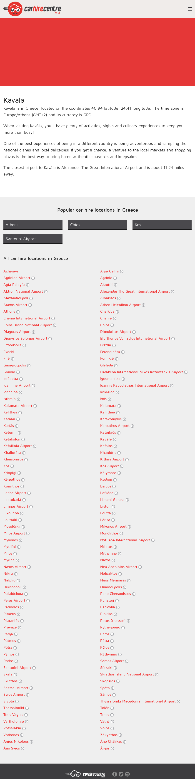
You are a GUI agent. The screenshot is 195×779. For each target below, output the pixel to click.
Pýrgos (11, 654)
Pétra (10, 647)
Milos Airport (16, 533)
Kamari (11, 419)
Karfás (10, 425)
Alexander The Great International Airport (137, 291)
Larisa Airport (17, 493)
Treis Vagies (15, 714)
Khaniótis (110, 452)
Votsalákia (14, 728)
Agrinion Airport (19, 278)
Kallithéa (110, 412)
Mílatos (108, 546)
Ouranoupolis (113, 587)
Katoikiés (110, 432)
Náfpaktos (111, 573)
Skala (10, 674)
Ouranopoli (14, 587)
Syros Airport (16, 694)
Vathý (107, 721)
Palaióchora (15, 593)
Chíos (107, 325)
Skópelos (110, 681)
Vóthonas (13, 735)
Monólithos (111, 533)
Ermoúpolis (14, 345)
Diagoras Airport (19, 331)
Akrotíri (108, 284)
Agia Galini (111, 271)
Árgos (107, 748)
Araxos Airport (17, 305)
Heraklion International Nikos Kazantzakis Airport (144, 372)
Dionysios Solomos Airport (27, 338)
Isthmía (11, 399)
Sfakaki (108, 667)
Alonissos (110, 298)
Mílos (10, 553)
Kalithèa (12, 412)
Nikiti (10, 573)
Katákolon (14, 439)
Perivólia (110, 607)
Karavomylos (113, 419)
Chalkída (109, 311)
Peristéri (109, 600)
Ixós (105, 399)
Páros (107, 634)
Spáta (107, 688)
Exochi (8, 352)
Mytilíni (11, 546)
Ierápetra (13, 378)
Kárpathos (14, 479)
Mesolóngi (14, 526)
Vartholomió (15, 721)
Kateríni (12, 432)
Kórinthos (13, 486)
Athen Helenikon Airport (122, 305)
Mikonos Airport (115, 526)
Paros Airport (16, 600)
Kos (8, 466)
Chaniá (108, 318)
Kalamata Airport (20, 405)
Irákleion (109, 392)
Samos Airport (114, 661)
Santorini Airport (19, 667)
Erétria (108, 345)
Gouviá (11, 372)
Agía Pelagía (16, 284)
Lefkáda (109, 493)
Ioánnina (12, 392)
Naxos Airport (17, 567)
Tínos (107, 714)
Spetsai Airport (18, 688)
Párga (10, 634)
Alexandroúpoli (18, 298)
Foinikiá (109, 358)
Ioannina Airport (19, 385)
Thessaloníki (16, 708)
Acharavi (10, 271)
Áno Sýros (13, 748)
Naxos (107, 560)
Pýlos (107, 647)
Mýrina (11, 560)
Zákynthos (111, 735)
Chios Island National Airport (29, 325)
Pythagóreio (112, 627)
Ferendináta (112, 352)
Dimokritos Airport (118, 331)
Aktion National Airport (25, 291)
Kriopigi (12, 473)
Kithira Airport (114, 459)
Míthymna (110, 553)
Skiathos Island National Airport (129, 674)
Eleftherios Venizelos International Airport (137, 338)
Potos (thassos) (115, 620)
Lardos (108, 486)
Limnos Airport (18, 506)
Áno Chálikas (113, 741)
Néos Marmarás (115, 580)
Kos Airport (111, 466)
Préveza (12, 627)
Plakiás (108, 614)
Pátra (107, 640)
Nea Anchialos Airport (121, 567)
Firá (8, 358)
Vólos (107, 728)
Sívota (11, 701)
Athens (11, 311)
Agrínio (108, 278)
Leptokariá (14, 499)
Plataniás (13, 620)
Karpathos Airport (117, 425)
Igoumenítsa (112, 378)
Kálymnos (110, 473)
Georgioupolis (16, 365)
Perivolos (13, 607)
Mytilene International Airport (127, 540)
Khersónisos (15, 459)
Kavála (108, 439)
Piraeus (11, 614)
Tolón (107, 708)
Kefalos (108, 446)
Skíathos (12, 681)
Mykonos (12, 540)
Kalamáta (110, 405)
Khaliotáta (14, 452)
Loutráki (12, 520)
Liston (107, 506)
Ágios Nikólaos (18, 741)
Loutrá (107, 513)
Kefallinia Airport (19, 446)
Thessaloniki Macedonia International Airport (140, 701)
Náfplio (11, 580)
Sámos (108, 694)
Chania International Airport (29, 318)
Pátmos (11, 640)
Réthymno (111, 654)
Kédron (108, 479)
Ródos (10, 661)
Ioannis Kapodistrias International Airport (136, 385)
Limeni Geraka (114, 499)
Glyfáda (109, 365)
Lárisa (107, 520)
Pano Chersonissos (117, 593)
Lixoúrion (13, 513)
